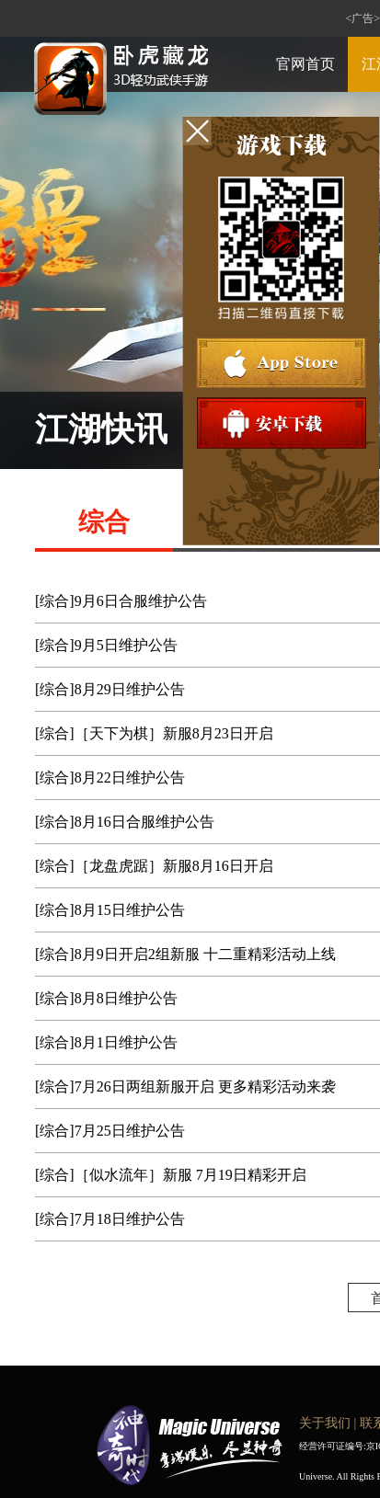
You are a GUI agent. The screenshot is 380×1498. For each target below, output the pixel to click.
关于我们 (325, 1423)
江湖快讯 (101, 429)
